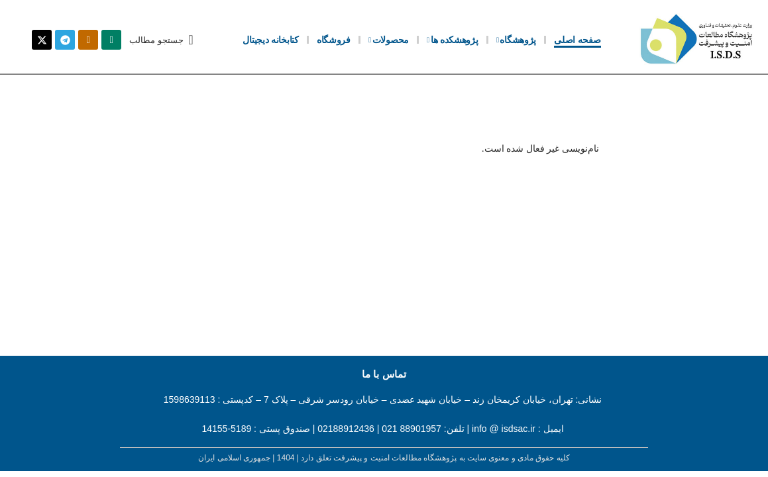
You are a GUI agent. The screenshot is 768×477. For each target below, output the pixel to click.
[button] (161, 39)
